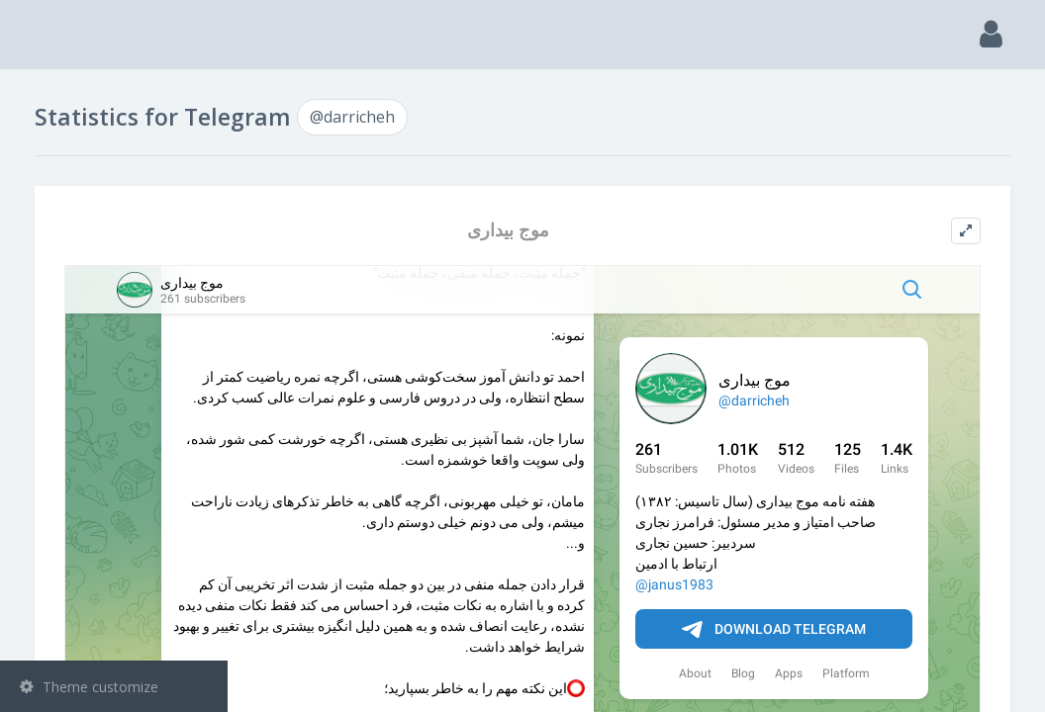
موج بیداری (622, 230)
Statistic (120, 346)
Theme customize (89, 686)
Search (51, 144)
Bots (116, 296)
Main (47, 94)
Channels (116, 195)
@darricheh (85, 392)
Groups (116, 245)
